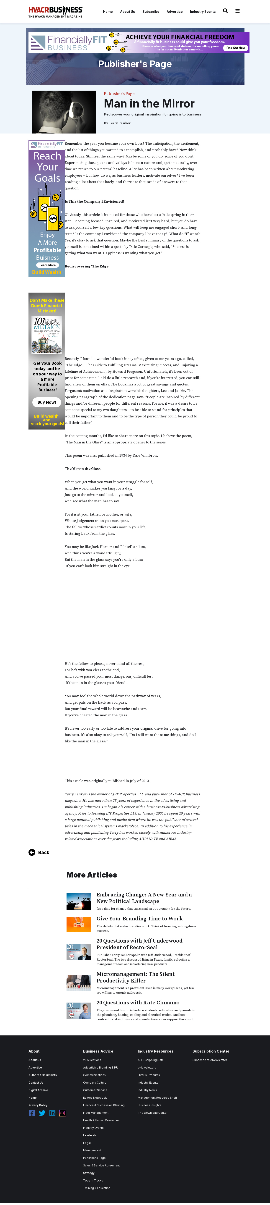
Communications (94, 1075)
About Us (127, 11)
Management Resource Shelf (157, 1097)
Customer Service (95, 1090)
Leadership (90, 1135)
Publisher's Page (94, 1158)
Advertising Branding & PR (100, 1067)
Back (43, 852)
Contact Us (35, 1082)
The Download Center (152, 1112)
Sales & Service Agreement (101, 1165)
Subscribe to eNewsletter (210, 1060)
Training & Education (96, 1188)
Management (92, 1150)
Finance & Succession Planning (104, 1105)
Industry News (147, 1090)
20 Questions (92, 1060)
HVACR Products (149, 1075)
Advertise (175, 11)
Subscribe (150, 11)
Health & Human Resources (101, 1120)
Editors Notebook (95, 1097)
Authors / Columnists (42, 1075)
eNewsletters (147, 1067)
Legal (87, 1143)
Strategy (89, 1173)
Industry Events (203, 11)
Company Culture (94, 1082)
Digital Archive (38, 1090)
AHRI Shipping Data (151, 1060)
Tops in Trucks (93, 1180)
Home (108, 11)
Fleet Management (95, 1112)
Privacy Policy (37, 1105)
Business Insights (149, 1105)
